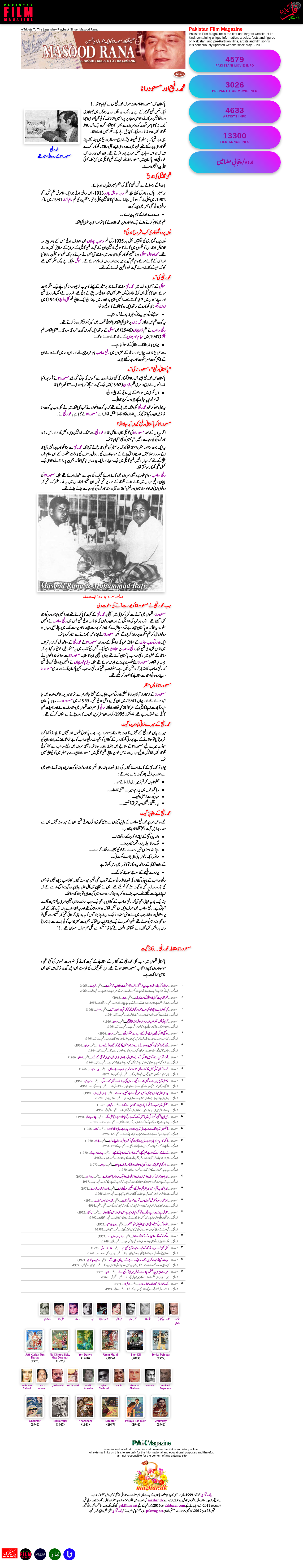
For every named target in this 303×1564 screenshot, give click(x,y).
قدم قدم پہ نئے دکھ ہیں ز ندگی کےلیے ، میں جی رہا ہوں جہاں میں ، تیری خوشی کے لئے (130, 1057)
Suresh (150, 1384)
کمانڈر (96, 1129)
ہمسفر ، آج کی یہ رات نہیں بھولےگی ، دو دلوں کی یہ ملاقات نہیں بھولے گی (134, 1081)
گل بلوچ (64, 300)
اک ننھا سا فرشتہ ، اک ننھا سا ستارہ (153, 1284)
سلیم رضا (145, 1317)
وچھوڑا (97, 1141)
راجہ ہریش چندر (114, 193)
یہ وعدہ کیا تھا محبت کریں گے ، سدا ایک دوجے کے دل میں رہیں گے (138, 1260)
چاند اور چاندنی (91, 1117)
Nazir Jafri (73, 1384)
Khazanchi (85, 1421)
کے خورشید (45, 1317)
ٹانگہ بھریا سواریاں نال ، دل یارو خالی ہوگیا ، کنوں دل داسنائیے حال (138, 1141)
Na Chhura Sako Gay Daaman (60, 1356)
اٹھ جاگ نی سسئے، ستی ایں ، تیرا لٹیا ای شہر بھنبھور (147, 1224)
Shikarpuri (60, 1421)
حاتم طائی (110, 1105)
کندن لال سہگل (149, 254)
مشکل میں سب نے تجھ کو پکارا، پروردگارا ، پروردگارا (145, 1105)
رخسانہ (73, 1317)
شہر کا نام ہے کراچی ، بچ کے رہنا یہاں (151, 998)
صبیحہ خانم (116, 1317)
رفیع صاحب (159, 330)
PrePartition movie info (234, 86)
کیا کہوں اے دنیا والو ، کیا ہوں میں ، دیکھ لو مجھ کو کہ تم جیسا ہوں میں (139, 1010)
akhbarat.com (175, 1505)
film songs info (234, 137)
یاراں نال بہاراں (99, 1093)
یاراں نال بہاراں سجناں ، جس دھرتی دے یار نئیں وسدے (141, 1093)
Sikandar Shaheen (134, 1386)
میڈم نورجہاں (135, 337)
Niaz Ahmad (42, 1386)
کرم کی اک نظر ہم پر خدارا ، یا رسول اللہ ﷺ (147, 1021)
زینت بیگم (160, 306)
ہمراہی (98, 1009)
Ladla (119, 1384)
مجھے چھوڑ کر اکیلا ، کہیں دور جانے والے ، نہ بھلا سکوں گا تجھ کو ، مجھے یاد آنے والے (133, 1045)
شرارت (93, 986)
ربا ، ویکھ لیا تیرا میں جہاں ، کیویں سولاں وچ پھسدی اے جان (141, 1165)
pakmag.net (154, 1511)
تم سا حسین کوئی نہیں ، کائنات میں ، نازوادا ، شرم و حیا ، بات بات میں (138, 1069)
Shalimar (34, 1421)
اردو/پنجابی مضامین (235, 162)
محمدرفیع (129, 286)
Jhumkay (161, 1421)
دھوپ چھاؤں (95, 241)
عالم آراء (67, 200)
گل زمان (136, 322)
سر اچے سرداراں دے (115, 1236)
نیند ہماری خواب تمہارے (99, 1188)
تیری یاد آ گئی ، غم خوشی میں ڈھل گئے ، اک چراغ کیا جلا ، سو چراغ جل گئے (137, 1117)
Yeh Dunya (85, 1354)
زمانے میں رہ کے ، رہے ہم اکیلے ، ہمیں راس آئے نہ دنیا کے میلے (140, 1153)
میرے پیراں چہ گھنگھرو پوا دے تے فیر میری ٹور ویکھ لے (143, 1272)
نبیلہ (88, 1317)
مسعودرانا (63, 378)
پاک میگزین (206, 1495)
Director (110, 1421)
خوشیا (107, 1272)
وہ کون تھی (88, 1081)
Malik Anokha (88, 1386)
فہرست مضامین (179, 74)
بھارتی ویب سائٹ (149, 642)
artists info (234, 112)
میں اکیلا (90, 1212)
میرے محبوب (94, 1069)
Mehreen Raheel (26, 1386)
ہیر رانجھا (103, 1165)
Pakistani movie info (234, 61)
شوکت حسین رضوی (173, 1319)
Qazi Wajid (57, 1384)
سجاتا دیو (114, 649)
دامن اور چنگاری (93, 1260)
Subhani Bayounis (165, 1386)
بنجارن (127, 385)
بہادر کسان (89, 1177)
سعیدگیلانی (159, 1317)
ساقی (102, 707)
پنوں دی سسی (111, 1224)
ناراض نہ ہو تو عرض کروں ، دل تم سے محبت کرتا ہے (145, 1200)
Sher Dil (136, 1354)
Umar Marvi (110, 1354)
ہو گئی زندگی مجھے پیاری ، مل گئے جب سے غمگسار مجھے (145, 1033)
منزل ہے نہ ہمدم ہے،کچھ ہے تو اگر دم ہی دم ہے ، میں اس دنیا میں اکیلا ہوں (135, 1212)
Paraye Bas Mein (135, 1421)
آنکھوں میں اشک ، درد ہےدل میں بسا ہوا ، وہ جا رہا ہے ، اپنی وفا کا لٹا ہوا (137, 1129)
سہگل (78, 261)
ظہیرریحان (131, 1317)
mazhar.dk (155, 1500)
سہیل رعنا (59, 1317)
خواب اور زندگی (106, 1248)
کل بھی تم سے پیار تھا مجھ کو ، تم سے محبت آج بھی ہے (145, 1248)
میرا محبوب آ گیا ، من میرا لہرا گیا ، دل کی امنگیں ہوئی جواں (143, 1188)
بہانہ (124, 998)
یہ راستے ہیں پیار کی (96, 1153)
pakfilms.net (128, 1505)
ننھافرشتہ (127, 1284)
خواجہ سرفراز (102, 1317)
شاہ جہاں (138, 330)
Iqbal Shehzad (103, 1386)
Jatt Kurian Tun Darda (35, 1356)
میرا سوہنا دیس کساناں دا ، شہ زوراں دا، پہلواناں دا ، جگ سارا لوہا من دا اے (135, 1177)
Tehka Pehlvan (161, 1354)
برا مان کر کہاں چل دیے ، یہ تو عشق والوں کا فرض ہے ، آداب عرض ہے (136, 986)
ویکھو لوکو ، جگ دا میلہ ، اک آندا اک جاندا (150, 1236)
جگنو (163, 337)
